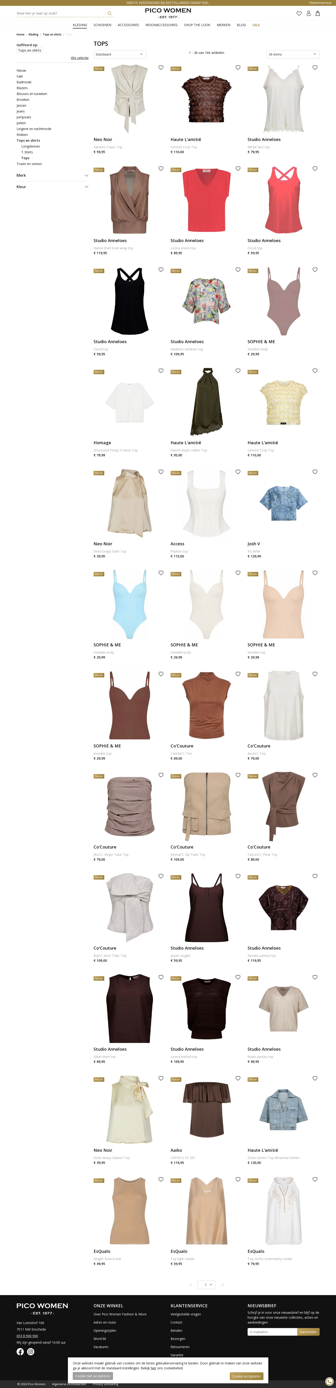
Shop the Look (197, 25)
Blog (241, 25)
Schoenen (102, 25)
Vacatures (101, 1347)
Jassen (21, 105)
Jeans (21, 111)
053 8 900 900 (27, 1336)
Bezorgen (178, 1338)
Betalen (176, 1330)
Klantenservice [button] (320, 2)
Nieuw (21, 70)
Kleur (21, 186)
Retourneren (180, 1347)
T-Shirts (27, 152)
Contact (176, 1322)
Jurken (21, 123)
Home (20, 34)
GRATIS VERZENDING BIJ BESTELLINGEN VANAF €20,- (168, 2)
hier (153, 1368)
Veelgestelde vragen (186, 1314)
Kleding (80, 25)
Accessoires (128, 25)
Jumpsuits (24, 117)
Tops (69, 34)
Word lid (100, 1338)
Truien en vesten (29, 164)
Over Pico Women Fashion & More (120, 1314)
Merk (21, 175)
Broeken (23, 99)
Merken (223, 25)
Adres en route (105, 1322)
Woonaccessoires (162, 25)
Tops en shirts (52, 34)
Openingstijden (105, 1330)
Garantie (177, 1355)
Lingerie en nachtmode (34, 129)
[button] (318, 13)
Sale (256, 25)
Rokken (22, 134)
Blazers (22, 88)
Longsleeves (30, 146)
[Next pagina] (222, 1285)
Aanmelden (308, 1332)
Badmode (24, 82)
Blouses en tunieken (32, 94)
